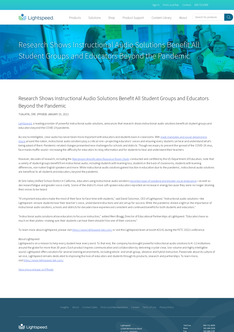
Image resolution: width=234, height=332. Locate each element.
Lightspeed (25, 123)
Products (75, 18)
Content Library (162, 18)
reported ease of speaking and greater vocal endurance (163, 181)
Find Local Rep (171, 5)
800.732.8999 (201, 5)
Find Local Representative (114, 307)
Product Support (133, 18)
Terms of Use (149, 307)
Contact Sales (89, 307)
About (183, 18)
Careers (135, 307)
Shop (111, 18)
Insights (65, 307)
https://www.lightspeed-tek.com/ (92, 229)
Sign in (155, 5)
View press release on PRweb (35, 269)
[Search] (228, 17)
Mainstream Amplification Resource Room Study (100, 159)
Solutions (94, 18)
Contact (186, 5)
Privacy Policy (167, 307)
